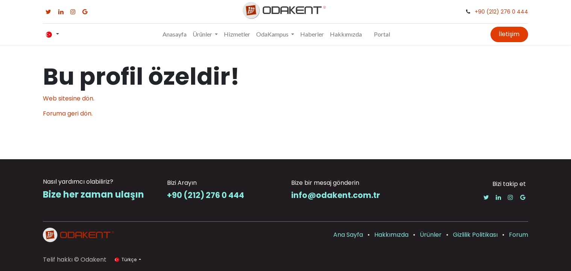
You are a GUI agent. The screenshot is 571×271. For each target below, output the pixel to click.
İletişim (509, 34)
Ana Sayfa (348, 234)
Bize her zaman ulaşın (93, 194)
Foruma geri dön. (68, 113)
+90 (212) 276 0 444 (501, 11)
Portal (382, 34)
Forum (518, 234)
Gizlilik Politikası (475, 234)
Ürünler (431, 234)
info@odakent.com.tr (335, 195)
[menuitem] (174, 34)
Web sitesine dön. (68, 98)
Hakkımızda (391, 234)
